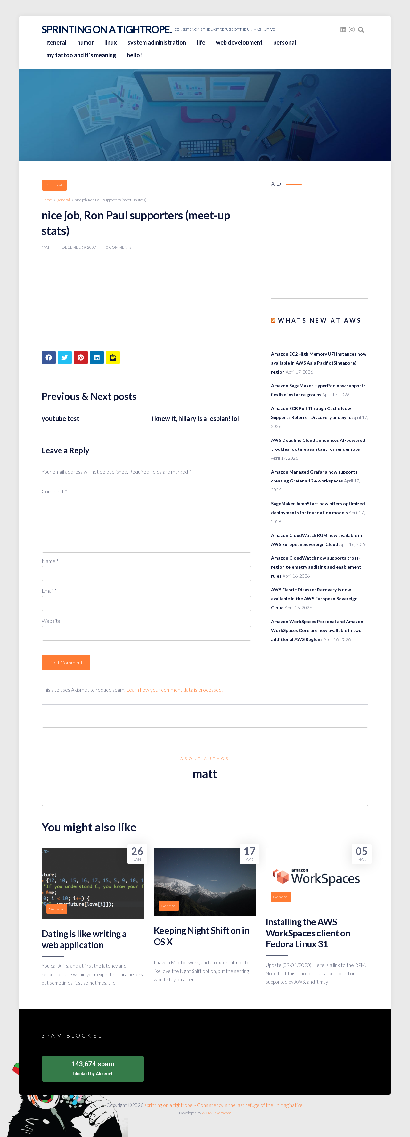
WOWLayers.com (216, 1112)
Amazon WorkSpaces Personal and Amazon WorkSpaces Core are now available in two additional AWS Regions (317, 630)
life (201, 42)
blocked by (92, 1067)
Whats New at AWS (320, 320)
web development (239, 42)
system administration (156, 42)
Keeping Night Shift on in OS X (201, 936)
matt (47, 247)
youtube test (60, 418)
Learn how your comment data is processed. (174, 690)
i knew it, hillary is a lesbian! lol (195, 418)
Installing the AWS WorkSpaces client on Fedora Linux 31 (308, 932)
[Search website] (361, 29)
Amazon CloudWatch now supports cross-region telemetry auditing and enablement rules (316, 567)
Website (51, 621)
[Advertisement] (319, 244)
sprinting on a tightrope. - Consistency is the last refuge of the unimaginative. (224, 1105)
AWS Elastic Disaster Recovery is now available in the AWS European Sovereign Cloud (314, 598)
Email (49, 591)
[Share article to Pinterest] (81, 357)
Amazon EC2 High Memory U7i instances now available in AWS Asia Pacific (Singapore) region (318, 363)
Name (50, 561)
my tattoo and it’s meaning (81, 55)
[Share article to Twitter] (65, 357)
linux (110, 42)
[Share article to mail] (113, 357)
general (56, 42)
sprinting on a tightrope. (106, 29)
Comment (54, 491)
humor (85, 42)
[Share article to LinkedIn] (97, 357)
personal (284, 42)
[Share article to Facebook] (49, 357)
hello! (134, 55)
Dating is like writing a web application (84, 939)
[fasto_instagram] (352, 29)
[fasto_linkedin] (343, 29)
